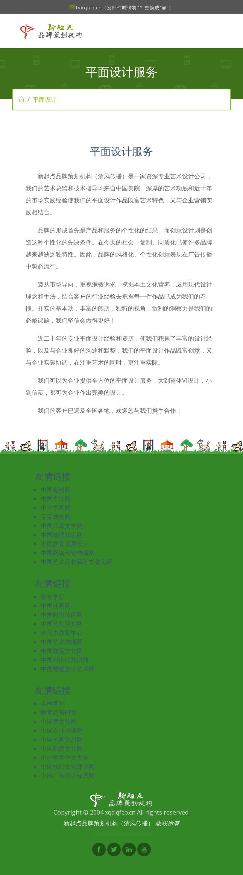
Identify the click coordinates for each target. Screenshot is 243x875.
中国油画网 (56, 606)
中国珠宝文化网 (62, 651)
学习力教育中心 (62, 633)
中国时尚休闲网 (62, 615)
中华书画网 (56, 508)
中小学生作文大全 (65, 757)
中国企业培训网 (62, 730)
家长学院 (53, 597)
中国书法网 (56, 499)
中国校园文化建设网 (68, 766)
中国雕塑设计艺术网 (68, 669)
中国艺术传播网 (62, 642)
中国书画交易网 (62, 739)
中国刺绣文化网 (62, 748)
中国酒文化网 (59, 721)
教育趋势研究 (59, 712)
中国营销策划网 (62, 624)
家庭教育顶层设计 (65, 544)
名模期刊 (53, 703)
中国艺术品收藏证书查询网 (77, 562)
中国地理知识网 (62, 535)
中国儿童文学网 (62, 526)
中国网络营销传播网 (68, 553)
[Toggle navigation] (217, 31)
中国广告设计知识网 (68, 775)
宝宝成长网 (56, 517)
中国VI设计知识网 (64, 660)
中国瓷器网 (56, 490)
